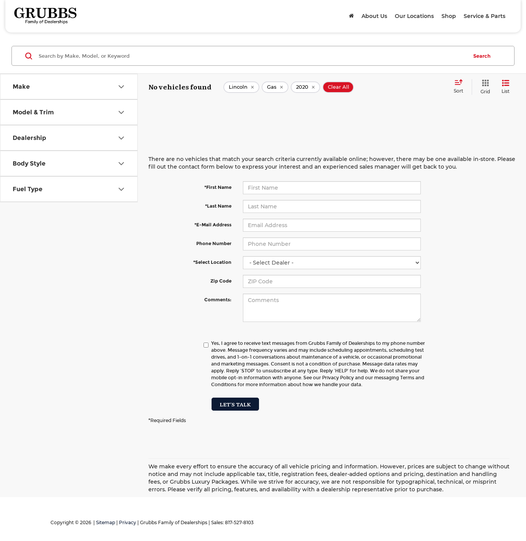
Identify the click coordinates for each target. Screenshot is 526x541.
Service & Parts (484, 16)
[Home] (351, 16)
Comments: (217, 299)
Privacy (127, 522)
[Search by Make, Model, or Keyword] (252, 56)
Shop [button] (448, 16)
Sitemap (105, 522)
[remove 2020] (305, 87)
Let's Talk (235, 404)
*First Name (217, 187)
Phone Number (213, 243)
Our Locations (414, 16)
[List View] (505, 87)
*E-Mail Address (212, 224)
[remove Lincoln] (241, 87)
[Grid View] (484, 87)
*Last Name (218, 206)
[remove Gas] (275, 87)
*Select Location (212, 262)
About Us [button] (374, 16)
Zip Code (220, 281)
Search (481, 56)
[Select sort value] (461, 86)
